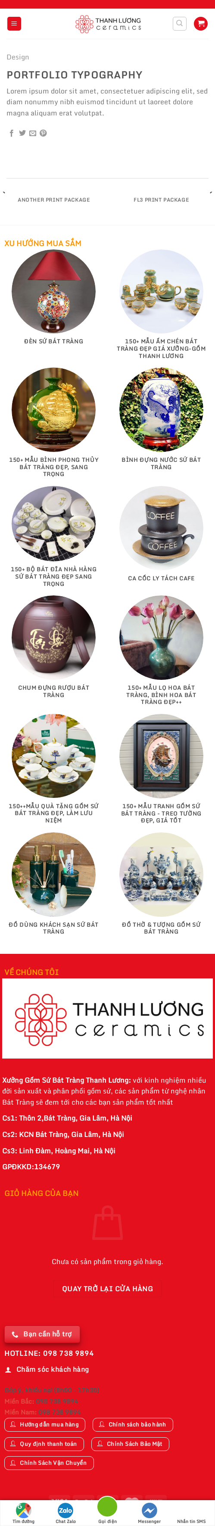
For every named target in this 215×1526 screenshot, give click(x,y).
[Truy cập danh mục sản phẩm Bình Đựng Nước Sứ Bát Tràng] (161, 423)
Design (17, 56)
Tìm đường (23, 1514)
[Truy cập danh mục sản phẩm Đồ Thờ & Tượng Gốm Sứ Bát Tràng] (161, 888)
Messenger (149, 1514)
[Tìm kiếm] (180, 24)
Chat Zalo (66, 1514)
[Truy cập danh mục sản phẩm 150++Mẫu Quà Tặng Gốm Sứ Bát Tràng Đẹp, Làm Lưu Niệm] (53, 773)
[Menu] (14, 24)
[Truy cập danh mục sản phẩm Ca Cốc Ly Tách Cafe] (161, 538)
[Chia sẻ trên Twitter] (22, 133)
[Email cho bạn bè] (32, 133)
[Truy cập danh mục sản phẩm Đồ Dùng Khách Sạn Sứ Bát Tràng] (53, 888)
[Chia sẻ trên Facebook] (11, 133)
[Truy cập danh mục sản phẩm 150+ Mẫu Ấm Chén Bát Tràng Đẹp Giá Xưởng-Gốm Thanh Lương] (161, 308)
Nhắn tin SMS (191, 1514)
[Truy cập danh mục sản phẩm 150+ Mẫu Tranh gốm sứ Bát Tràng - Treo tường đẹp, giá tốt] (161, 773)
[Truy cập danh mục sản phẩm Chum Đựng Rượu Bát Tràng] (53, 651)
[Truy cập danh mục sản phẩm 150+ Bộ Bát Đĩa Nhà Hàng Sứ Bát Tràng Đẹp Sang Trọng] (53, 540)
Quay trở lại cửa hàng (107, 1288)
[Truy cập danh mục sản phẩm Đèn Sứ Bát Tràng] (53, 301)
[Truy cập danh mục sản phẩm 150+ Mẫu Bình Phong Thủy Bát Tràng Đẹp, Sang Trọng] (53, 426)
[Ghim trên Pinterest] (43, 133)
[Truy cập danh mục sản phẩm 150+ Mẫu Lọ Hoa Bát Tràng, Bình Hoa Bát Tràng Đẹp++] (161, 654)
